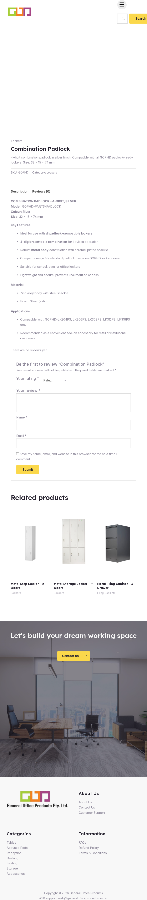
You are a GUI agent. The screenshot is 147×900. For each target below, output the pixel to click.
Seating (12, 865)
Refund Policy (89, 850)
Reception (14, 855)
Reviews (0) (41, 192)
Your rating (27, 378)
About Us (85, 804)
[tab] (19, 192)
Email (21, 437)
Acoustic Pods (17, 850)
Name (21, 418)
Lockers (17, 141)
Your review (28, 391)
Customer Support (92, 814)
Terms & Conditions (93, 855)
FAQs (82, 844)
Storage (12, 870)
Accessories (16, 875)
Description (19, 192)
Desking (12, 860)
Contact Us (87, 809)
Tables (11, 844)
